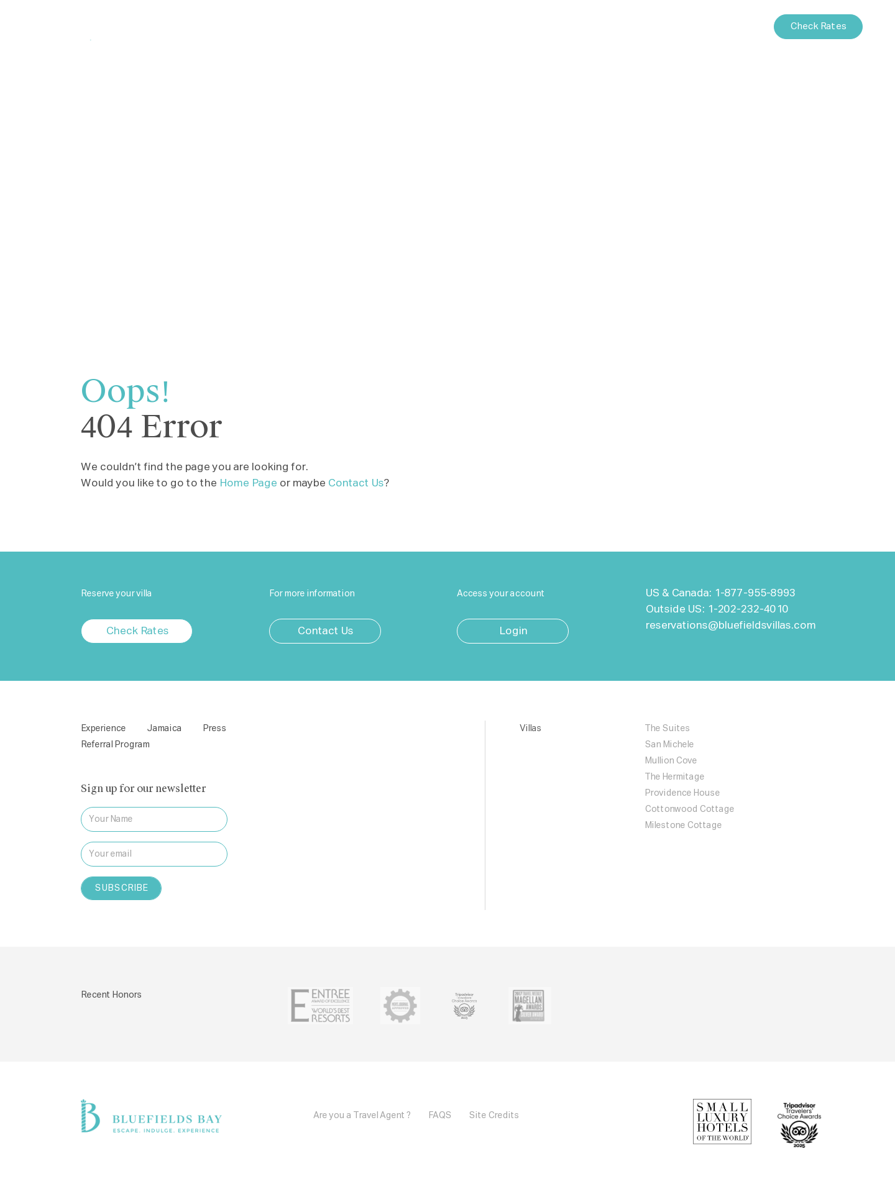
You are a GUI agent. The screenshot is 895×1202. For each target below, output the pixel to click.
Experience (335, 28)
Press (488, 28)
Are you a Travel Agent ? (362, 1115)
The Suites (667, 728)
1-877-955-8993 (754, 593)
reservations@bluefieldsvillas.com (730, 626)
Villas (390, 28)
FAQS (439, 1115)
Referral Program (115, 744)
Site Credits (494, 1115)
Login (678, 26)
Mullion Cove (671, 761)
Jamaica (438, 28)
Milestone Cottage (683, 825)
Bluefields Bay (102, 27)
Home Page (248, 483)
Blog (530, 28)
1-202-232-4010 (747, 609)
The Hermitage (674, 777)
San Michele (669, 744)
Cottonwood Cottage (689, 809)
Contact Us (734, 26)
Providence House (682, 793)
